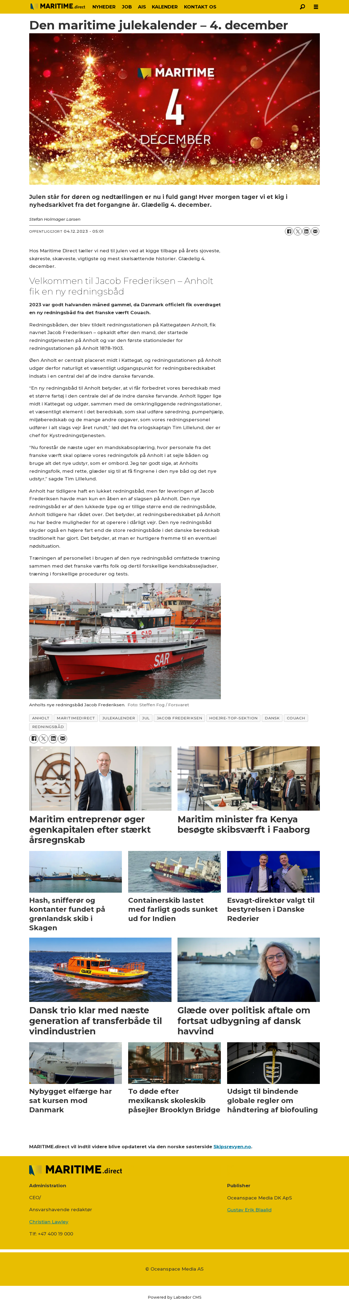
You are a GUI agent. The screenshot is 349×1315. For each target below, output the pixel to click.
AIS (142, 7)
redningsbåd (48, 727)
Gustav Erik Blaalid (249, 1210)
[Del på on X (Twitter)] (298, 231)
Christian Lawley (48, 1222)
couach (296, 718)
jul (146, 718)
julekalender (118, 718)
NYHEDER (104, 7)
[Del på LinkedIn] (306, 231)
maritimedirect (76, 718)
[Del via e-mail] (315, 231)
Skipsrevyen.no (232, 1146)
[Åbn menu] (316, 7)
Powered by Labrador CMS (174, 1297)
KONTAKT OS (200, 7)
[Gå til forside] (58, 7)
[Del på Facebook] (289, 231)
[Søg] (302, 7)
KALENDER (165, 7)
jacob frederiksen (179, 718)
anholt (41, 718)
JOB (127, 7)
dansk (272, 718)
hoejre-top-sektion (233, 718)
